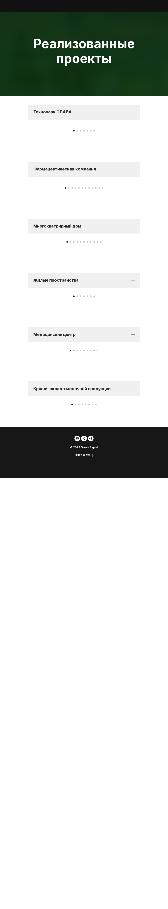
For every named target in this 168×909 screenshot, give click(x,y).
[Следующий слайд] (160, 161)
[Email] (77, 869)
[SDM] (91, 869)
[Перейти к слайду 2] (77, 202)
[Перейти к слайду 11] (99, 331)
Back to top (84, 885)
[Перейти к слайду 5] (87, 202)
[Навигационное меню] (162, 6)
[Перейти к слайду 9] (92, 331)
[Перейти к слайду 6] (91, 202)
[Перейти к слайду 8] (89, 331)
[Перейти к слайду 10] (96, 331)
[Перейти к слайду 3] (80, 202)
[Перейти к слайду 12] (102, 331)
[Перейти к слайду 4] (84, 202)
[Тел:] (84, 869)
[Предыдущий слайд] (7, 161)
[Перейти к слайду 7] (94, 202)
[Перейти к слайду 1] (74, 202)
